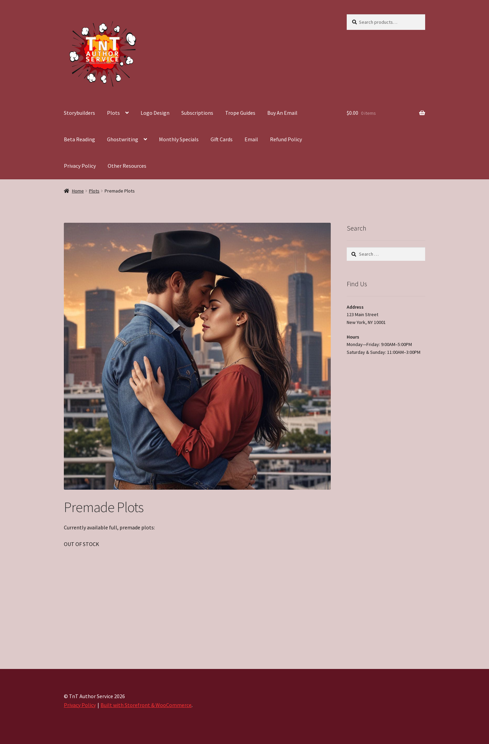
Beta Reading (79, 139)
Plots (113, 112)
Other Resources (127, 165)
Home (78, 191)
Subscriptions (197, 112)
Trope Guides (240, 112)
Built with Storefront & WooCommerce (146, 705)
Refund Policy (286, 139)
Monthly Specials (179, 139)
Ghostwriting (122, 139)
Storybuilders (79, 112)
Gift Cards (222, 139)
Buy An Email (282, 112)
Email (251, 139)
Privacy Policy (80, 165)
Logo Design (155, 112)
